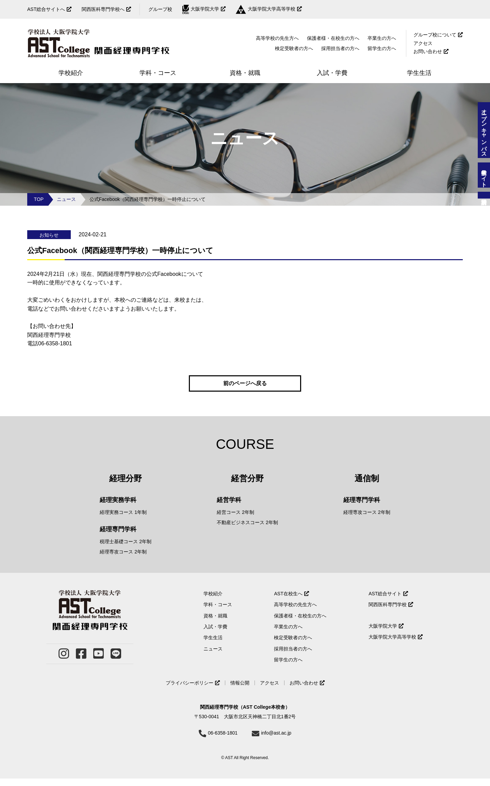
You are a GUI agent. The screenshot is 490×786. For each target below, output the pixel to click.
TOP (39, 199)
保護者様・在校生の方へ (333, 38)
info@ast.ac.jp (276, 740)
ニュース (66, 199)
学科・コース (217, 612)
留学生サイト (484, 175)
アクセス (422, 43)
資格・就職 (215, 623)
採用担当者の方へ (340, 48)
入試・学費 (215, 634)
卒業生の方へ (382, 38)
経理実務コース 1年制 (123, 520)
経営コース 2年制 (235, 520)
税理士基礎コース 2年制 (125, 549)
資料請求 (484, 195)
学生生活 (213, 645)
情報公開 (239, 690)
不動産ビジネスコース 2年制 (247, 530)
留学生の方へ (382, 48)
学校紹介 (213, 601)
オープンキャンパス (484, 130)
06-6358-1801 (223, 740)
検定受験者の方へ (294, 48)
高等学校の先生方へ (277, 38)
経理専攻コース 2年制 (123, 559)
